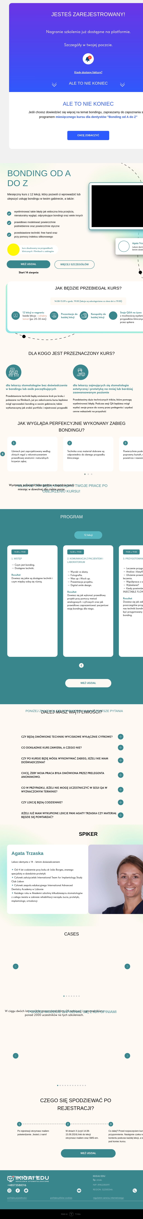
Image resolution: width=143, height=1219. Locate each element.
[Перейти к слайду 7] (79, 996)
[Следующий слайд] (127, 966)
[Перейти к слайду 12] (85, 1085)
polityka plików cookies (61, 1197)
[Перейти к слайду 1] (64, 996)
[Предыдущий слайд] (15, 966)
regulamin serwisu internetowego (108, 1197)
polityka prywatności (17, 1197)
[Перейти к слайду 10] (80, 1085)
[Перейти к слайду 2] (66, 996)
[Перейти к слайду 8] (75, 1085)
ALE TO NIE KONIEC (88, 83)
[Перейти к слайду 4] (71, 996)
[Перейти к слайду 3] (69, 996)
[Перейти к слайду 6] (76, 996)
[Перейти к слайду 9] (77, 1085)
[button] (88, 72)
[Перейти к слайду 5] (74, 996)
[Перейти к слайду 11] (82, 1085)
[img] (2, 454)
